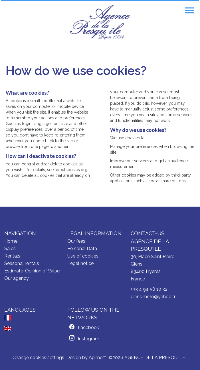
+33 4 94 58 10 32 (149, 289)
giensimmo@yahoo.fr (153, 296)
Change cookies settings (38, 357)
